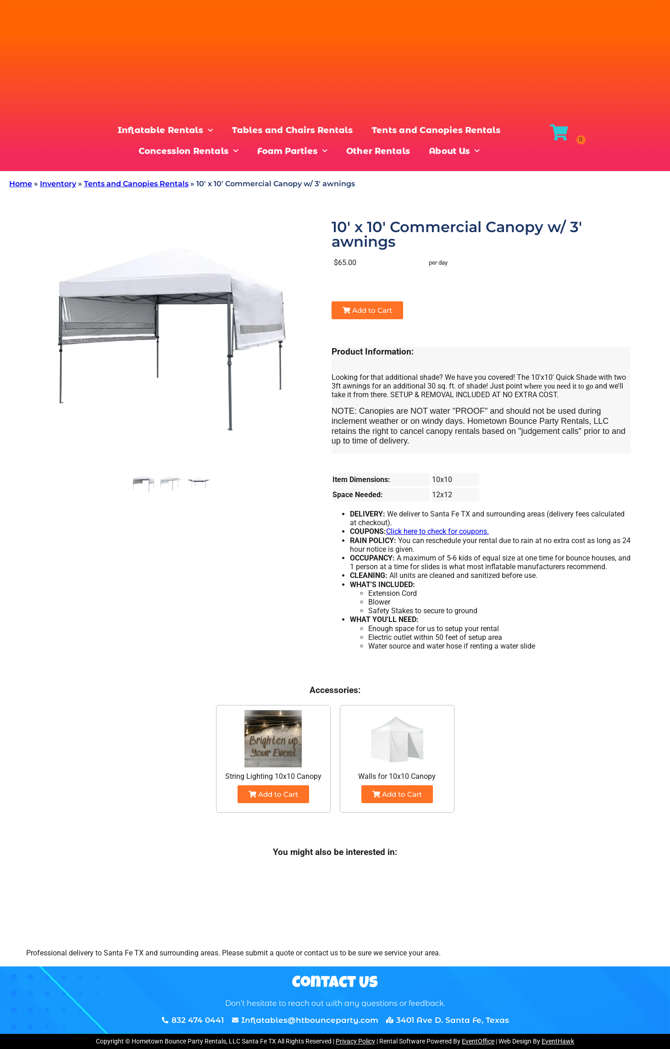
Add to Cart (367, 310)
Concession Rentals (185, 151)
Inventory (58, 183)
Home (20, 183)
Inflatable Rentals (161, 131)
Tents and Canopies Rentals (439, 131)
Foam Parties (291, 151)
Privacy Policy (355, 1041)
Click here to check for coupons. (437, 531)
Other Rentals (379, 151)
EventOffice (478, 1041)
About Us (458, 151)
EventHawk (558, 1041)
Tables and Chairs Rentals (291, 131)
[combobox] (114, 36)
